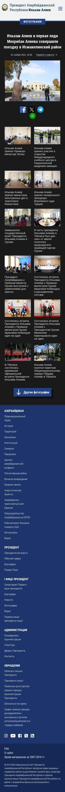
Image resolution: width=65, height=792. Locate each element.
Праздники (10, 454)
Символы (9, 448)
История (8, 426)
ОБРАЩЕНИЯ (12, 665)
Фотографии (10, 605)
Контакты (9, 656)
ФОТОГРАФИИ (32, 21)
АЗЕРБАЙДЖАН (14, 411)
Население (10, 437)
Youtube (13, 735)
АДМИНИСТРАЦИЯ (15, 630)
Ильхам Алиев (40, 10)
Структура (9, 645)
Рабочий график (12, 558)
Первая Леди (11, 569)
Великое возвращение (15, 479)
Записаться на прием (15, 703)
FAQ (6, 748)
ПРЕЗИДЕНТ (11, 547)
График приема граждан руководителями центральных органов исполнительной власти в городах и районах (17, 717)
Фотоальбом (10, 532)
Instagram (6, 735)
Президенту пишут (13, 680)
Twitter (26, 735)
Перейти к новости (45, 55)
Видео (7, 538)
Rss (32, 735)
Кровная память (12, 484)
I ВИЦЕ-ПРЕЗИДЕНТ (16, 579)
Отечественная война (15, 473)
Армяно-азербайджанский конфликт (13, 463)
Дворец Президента (14, 650)
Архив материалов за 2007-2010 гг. (24, 757)
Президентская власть (16, 553)
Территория (10, 431)
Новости (8, 599)
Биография (10, 564)
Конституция (11, 442)
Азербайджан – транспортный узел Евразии (14, 503)
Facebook (20, 735)
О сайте (8, 753)
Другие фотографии (36, 392)
